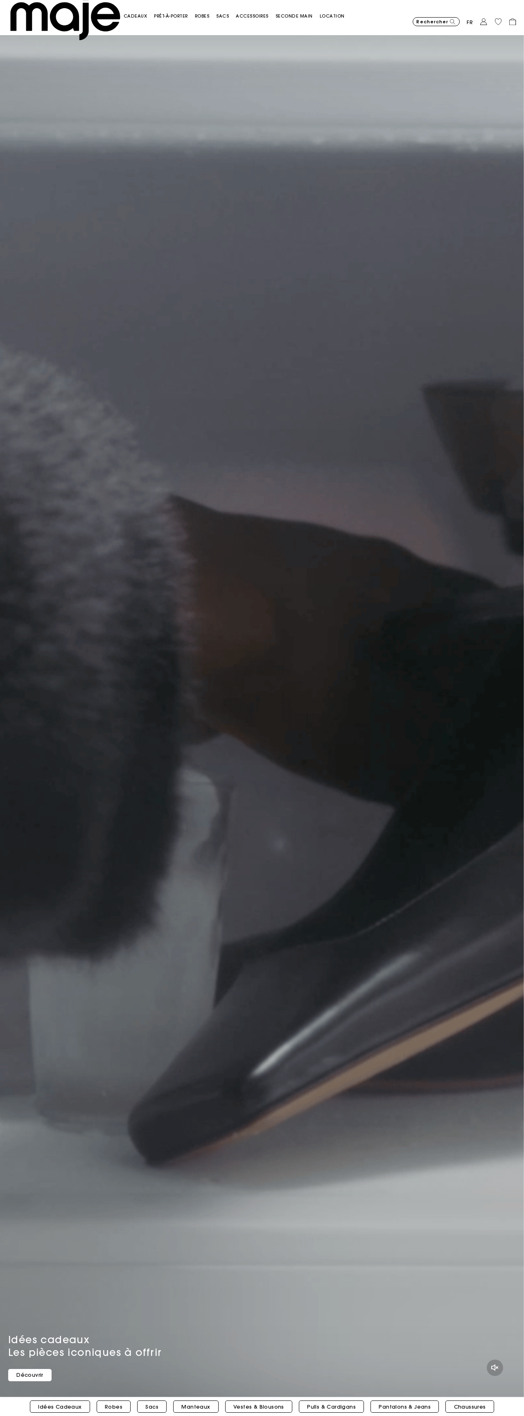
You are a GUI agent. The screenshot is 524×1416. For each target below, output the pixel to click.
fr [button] (470, 18)
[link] (345, 11)
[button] (148, 11)
